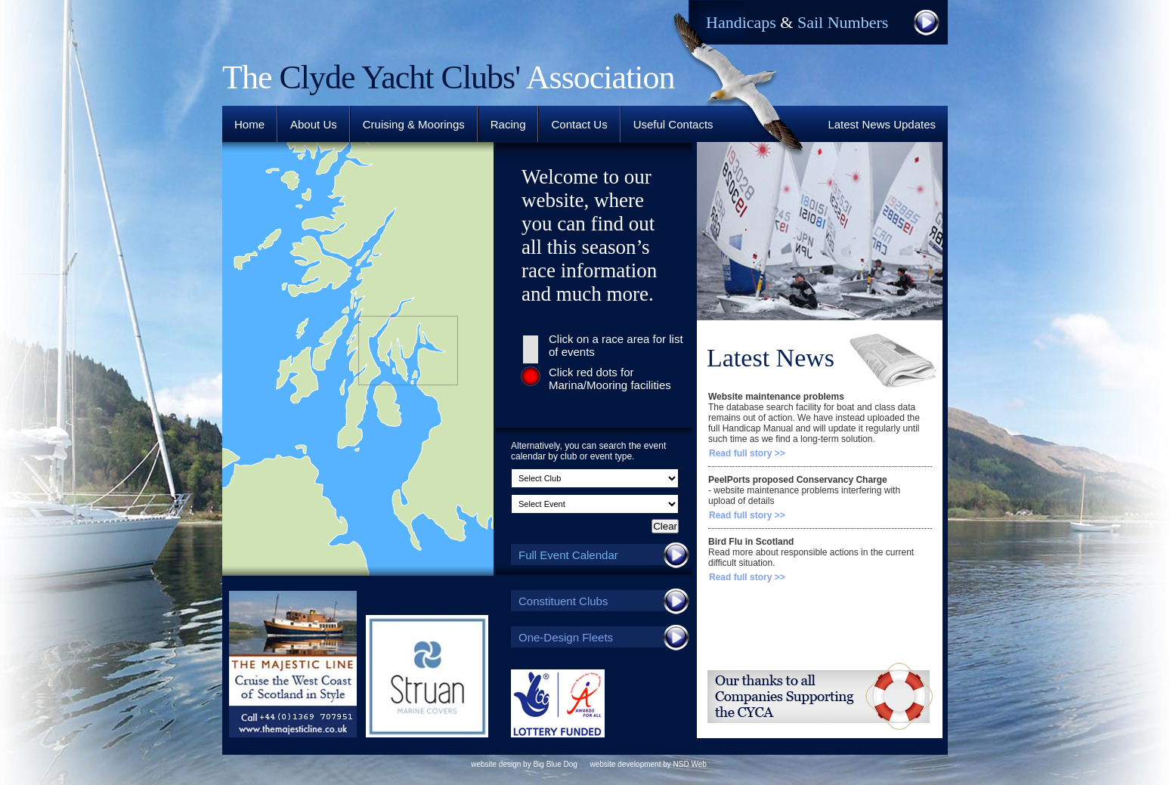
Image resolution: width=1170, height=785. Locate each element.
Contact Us (579, 124)
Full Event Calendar (601, 554)
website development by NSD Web (648, 764)
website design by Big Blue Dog (524, 764)
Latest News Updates (882, 124)
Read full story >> (747, 453)
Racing (508, 124)
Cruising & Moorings (414, 124)
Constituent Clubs (601, 600)
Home (249, 124)
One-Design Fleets (601, 636)
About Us (313, 124)
